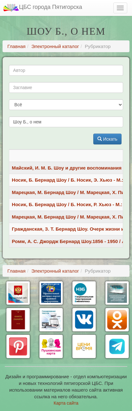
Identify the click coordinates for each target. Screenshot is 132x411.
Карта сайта (66, 403)
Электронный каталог (55, 46)
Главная (16, 46)
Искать (107, 139)
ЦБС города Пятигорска (42, 8)
